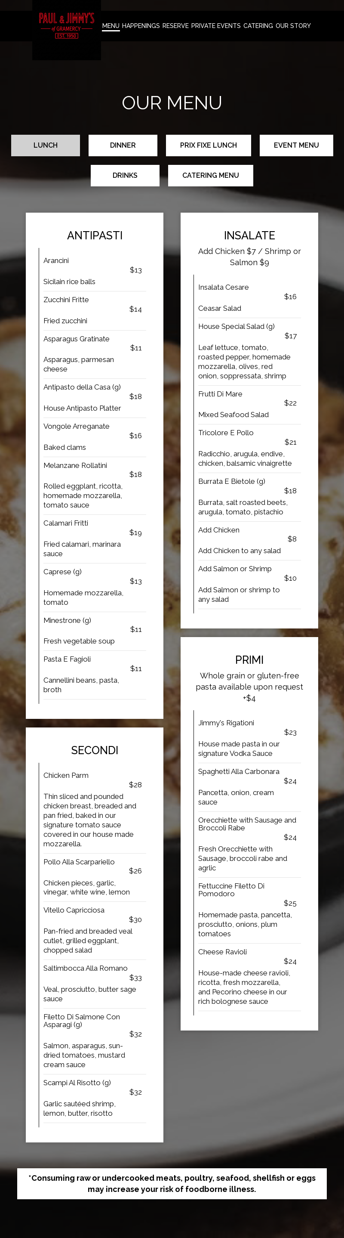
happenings (141, 25)
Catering (258, 25)
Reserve (176, 25)
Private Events (216, 25)
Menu (111, 25)
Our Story (293, 25)
